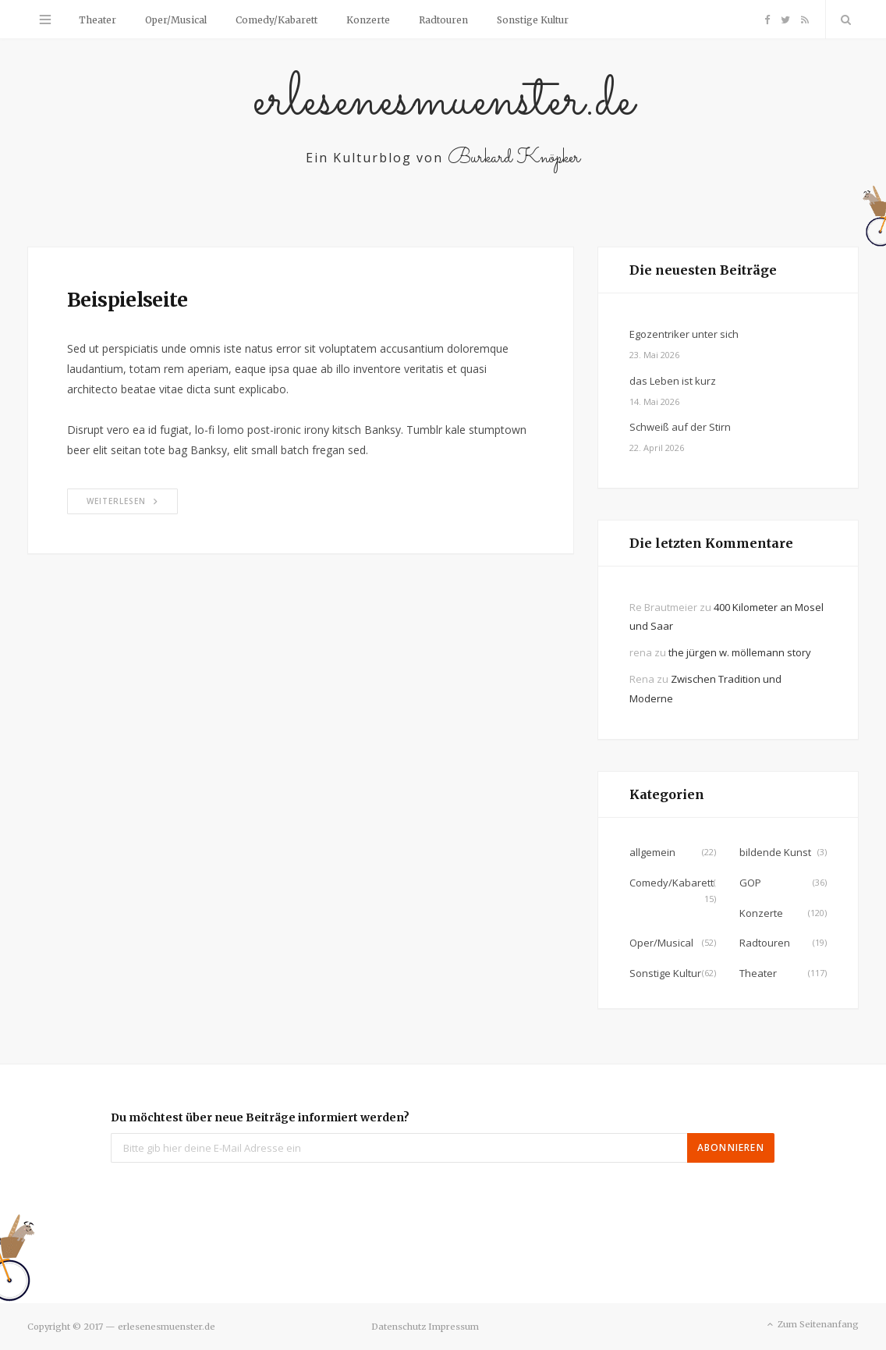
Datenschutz (398, 1326)
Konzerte (368, 20)
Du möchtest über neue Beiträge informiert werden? (260, 1117)
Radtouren (443, 20)
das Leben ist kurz (672, 381)
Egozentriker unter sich (684, 334)
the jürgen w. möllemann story (739, 652)
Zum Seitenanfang (811, 1325)
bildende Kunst (775, 852)
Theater (97, 20)
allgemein (652, 852)
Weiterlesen (122, 501)
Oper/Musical (176, 20)
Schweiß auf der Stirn (680, 427)
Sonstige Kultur (533, 20)
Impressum (453, 1326)
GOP (750, 883)
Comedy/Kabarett (276, 20)
